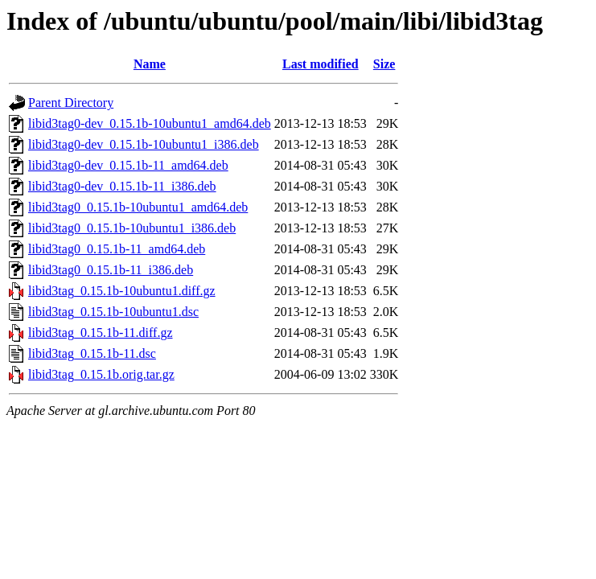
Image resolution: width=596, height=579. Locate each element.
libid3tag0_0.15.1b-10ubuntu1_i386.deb (132, 228)
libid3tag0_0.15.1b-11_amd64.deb (116, 249)
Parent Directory (70, 102)
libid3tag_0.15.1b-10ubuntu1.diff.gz (122, 291)
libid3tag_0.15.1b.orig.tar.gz (101, 374)
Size (384, 64)
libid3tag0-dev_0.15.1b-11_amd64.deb (128, 165)
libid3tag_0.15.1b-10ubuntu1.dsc (113, 311)
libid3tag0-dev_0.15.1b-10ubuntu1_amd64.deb (149, 123)
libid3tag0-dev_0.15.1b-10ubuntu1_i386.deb (143, 144)
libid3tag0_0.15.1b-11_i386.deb (110, 270)
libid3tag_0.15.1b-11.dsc (92, 353)
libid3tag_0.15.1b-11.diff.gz (100, 332)
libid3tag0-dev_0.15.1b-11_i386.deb (122, 186)
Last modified (320, 64)
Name (150, 64)
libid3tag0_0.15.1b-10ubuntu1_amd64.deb (138, 207)
